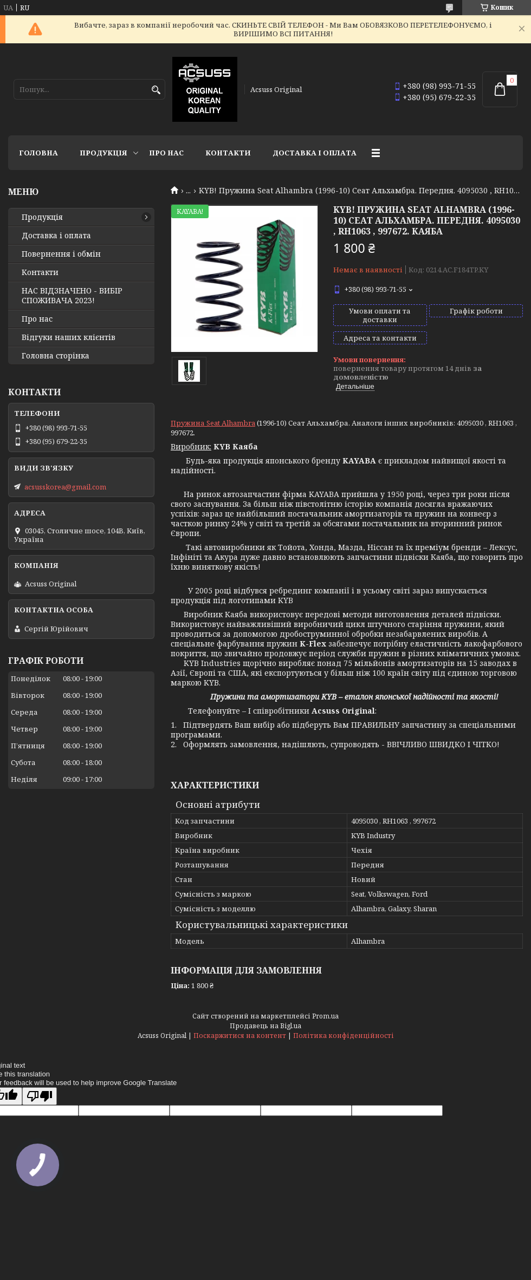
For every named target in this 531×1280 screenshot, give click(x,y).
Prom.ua (325, 1016)
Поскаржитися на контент (239, 1035)
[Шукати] (155, 90)
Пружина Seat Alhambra (213, 423)
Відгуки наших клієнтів (68, 337)
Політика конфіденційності (343, 1035)
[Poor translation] (39, 1096)
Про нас (166, 153)
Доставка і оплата (315, 153)
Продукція (103, 153)
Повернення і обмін (61, 254)
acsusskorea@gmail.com (65, 486)
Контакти (228, 153)
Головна (38, 153)
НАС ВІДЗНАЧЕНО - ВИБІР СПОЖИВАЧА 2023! (72, 295)
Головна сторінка (55, 356)
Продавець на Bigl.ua (265, 1025)
